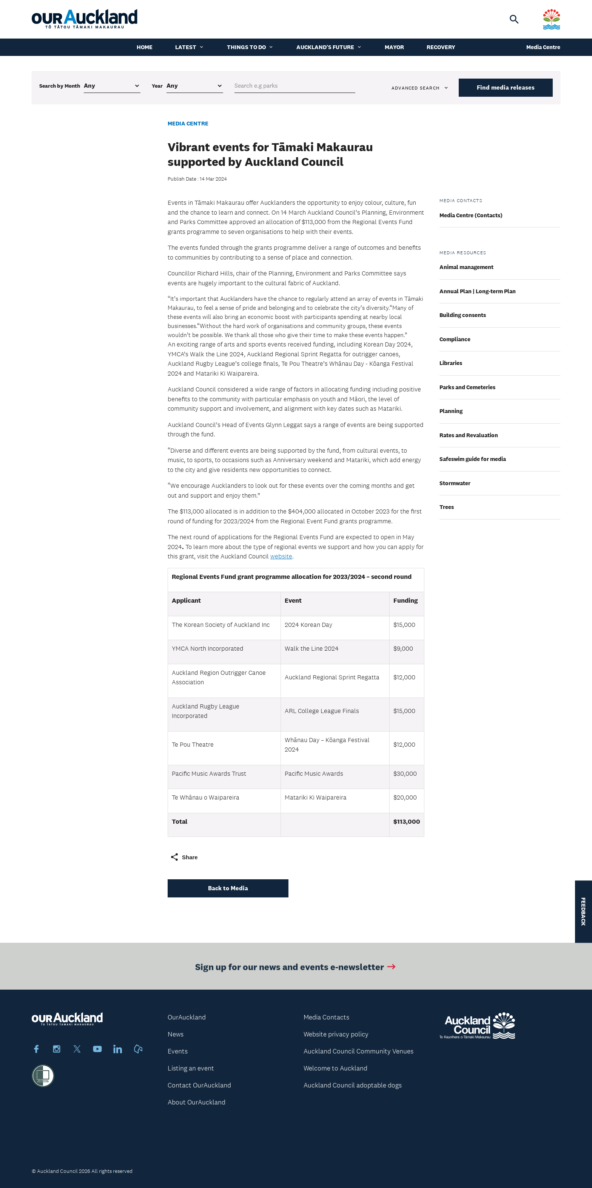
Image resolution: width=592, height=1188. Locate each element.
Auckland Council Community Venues (358, 1051)
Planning (450, 411)
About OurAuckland (196, 1102)
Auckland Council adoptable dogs (353, 1085)
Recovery (441, 47)
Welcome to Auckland (335, 1068)
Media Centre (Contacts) (471, 215)
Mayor (394, 47)
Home (145, 47)
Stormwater (454, 483)
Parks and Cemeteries (467, 387)
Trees (446, 506)
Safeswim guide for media (472, 459)
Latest (189, 47)
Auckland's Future (329, 47)
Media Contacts (326, 1017)
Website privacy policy (336, 1034)
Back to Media (228, 888)
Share (184, 857)
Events (178, 1051)
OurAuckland (187, 1017)
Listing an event (191, 1068)
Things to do (250, 47)
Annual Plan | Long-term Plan (477, 291)
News (175, 1034)
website (281, 556)
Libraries (450, 363)
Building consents (462, 315)
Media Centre (543, 47)
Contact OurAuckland (199, 1085)
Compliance (454, 339)
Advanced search (420, 88)
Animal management (466, 267)
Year (157, 85)
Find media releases (506, 87)
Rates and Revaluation (468, 435)
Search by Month (59, 85)
